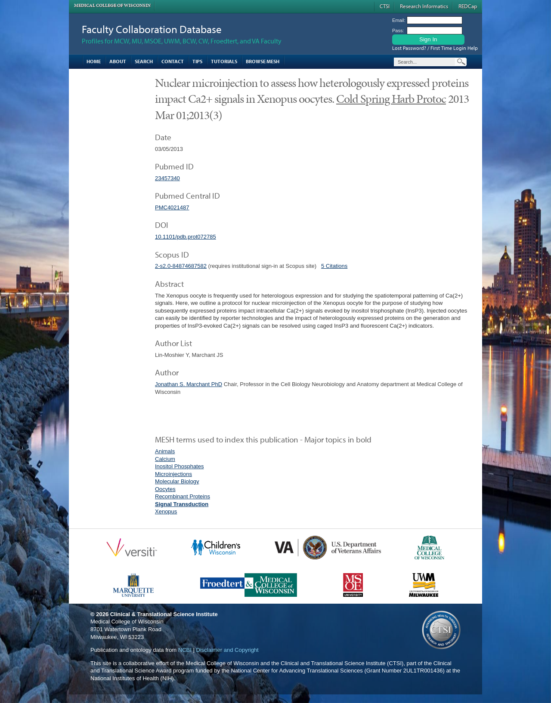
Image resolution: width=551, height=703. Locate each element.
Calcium (165, 459)
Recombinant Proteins (182, 496)
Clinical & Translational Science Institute (164, 614)
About (117, 61)
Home (94, 61)
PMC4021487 (172, 207)
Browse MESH (262, 61)
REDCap (467, 6)
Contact (172, 61)
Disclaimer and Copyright (227, 650)
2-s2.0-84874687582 (181, 266)
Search (144, 61)
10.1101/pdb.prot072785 (185, 236)
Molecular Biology (177, 481)
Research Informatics (424, 6)
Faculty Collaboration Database (152, 29)
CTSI (385, 6)
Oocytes (165, 489)
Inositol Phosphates (179, 466)
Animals (165, 451)
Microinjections (173, 474)
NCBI (185, 650)
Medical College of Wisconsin (112, 5)
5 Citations (334, 266)
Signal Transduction (181, 504)
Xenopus (166, 511)
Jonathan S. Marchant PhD (188, 384)
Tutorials (224, 61)
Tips (197, 61)
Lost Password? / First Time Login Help (435, 48)
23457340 (167, 178)
